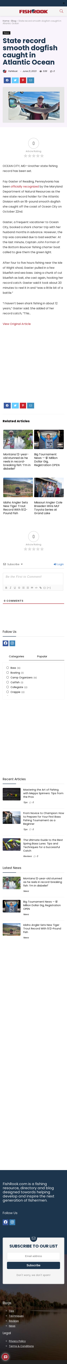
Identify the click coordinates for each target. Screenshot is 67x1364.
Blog (13, 20)
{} (44, 587)
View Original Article (17, 324)
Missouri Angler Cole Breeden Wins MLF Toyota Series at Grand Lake (48, 507)
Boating (15, 672)
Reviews (27, 856)
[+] (49, 587)
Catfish (15, 682)
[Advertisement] (33, 367)
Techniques (16, 1316)
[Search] (61, 11)
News (6, 32)
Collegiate (17, 687)
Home (6, 20)
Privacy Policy (17, 1341)
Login (59, 564)
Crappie (15, 692)
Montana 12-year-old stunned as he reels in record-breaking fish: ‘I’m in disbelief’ (17, 461)
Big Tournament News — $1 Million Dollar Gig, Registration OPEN (46, 459)
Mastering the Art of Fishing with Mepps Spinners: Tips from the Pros (43, 793)
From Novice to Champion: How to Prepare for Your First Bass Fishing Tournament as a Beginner (43, 818)
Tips (25, 802)
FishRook (10, 71)
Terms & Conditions (21, 1346)
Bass (13, 668)
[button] (64, 3)
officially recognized (25, 186)
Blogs (7, 1302)
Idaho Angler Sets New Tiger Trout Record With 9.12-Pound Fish (15, 507)
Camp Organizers (22, 677)
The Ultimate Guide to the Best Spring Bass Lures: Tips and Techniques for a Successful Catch (43, 845)
